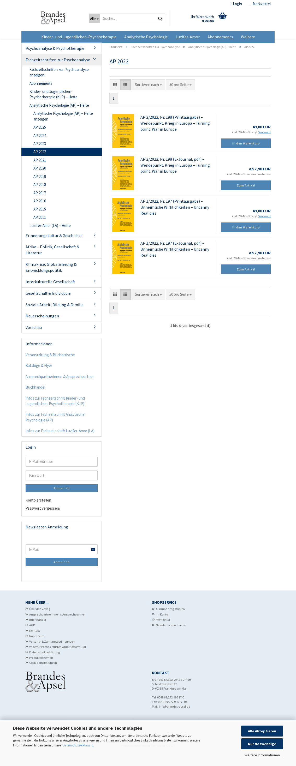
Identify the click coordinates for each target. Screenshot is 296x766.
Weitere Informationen (262, 755)
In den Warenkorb (246, 157)
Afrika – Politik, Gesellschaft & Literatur (52, 263)
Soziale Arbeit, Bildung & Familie (55, 318)
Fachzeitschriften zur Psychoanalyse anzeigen (59, 86)
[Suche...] (94, 18)
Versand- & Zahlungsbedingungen (52, 655)
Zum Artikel (246, 199)
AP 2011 (39, 230)
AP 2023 (39, 157)
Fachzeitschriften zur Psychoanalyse (58, 73)
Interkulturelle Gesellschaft (50, 295)
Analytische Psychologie (146, 36)
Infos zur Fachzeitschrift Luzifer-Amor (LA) (60, 444)
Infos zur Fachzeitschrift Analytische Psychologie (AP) (55, 430)
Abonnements (220, 36)
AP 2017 (39, 206)
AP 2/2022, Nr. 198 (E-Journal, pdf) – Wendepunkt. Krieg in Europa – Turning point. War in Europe (175, 178)
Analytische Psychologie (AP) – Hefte (59, 118)
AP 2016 (39, 214)
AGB (32, 639)
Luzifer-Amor (188, 36)
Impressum (36, 650)
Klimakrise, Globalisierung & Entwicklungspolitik (51, 280)
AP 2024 (39, 148)
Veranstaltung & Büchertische (50, 368)
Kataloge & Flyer (39, 379)
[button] (115, 98)
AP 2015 (39, 222)
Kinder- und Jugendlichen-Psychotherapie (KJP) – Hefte (53, 107)
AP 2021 (39, 173)
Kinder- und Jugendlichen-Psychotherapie (78, 36)
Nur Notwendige (262, 743)
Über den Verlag (39, 622)
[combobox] (148, 98)
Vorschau (34, 340)
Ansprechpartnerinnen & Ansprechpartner (60, 390)
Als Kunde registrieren (170, 622)
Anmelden (62, 501)
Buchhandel (35, 400)
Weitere (248, 36)
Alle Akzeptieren (262, 731)
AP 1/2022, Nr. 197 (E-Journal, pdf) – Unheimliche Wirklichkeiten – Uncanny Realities (174, 262)
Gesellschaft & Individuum (48, 306)
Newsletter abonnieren (171, 639)
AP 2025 (39, 140)
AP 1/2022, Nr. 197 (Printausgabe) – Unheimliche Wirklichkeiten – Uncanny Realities (174, 220)
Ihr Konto (162, 628)
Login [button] (236, 3)
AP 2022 (39, 165)
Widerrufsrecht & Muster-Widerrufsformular (57, 660)
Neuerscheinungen (42, 329)
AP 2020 (39, 181)
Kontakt (34, 644)
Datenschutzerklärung (78, 745)
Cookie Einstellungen (43, 676)
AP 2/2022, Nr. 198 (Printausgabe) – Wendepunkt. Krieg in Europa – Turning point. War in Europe (175, 136)
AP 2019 (39, 190)
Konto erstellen (38, 513)
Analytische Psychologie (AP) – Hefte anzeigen (63, 129)
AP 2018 (39, 198)
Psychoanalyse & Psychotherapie (55, 61)
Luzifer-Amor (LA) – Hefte (50, 239)
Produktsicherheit (41, 671)
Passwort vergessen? (43, 521)
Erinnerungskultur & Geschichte (54, 249)
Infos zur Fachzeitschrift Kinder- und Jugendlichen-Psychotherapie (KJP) (55, 414)
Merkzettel (260, 3)
